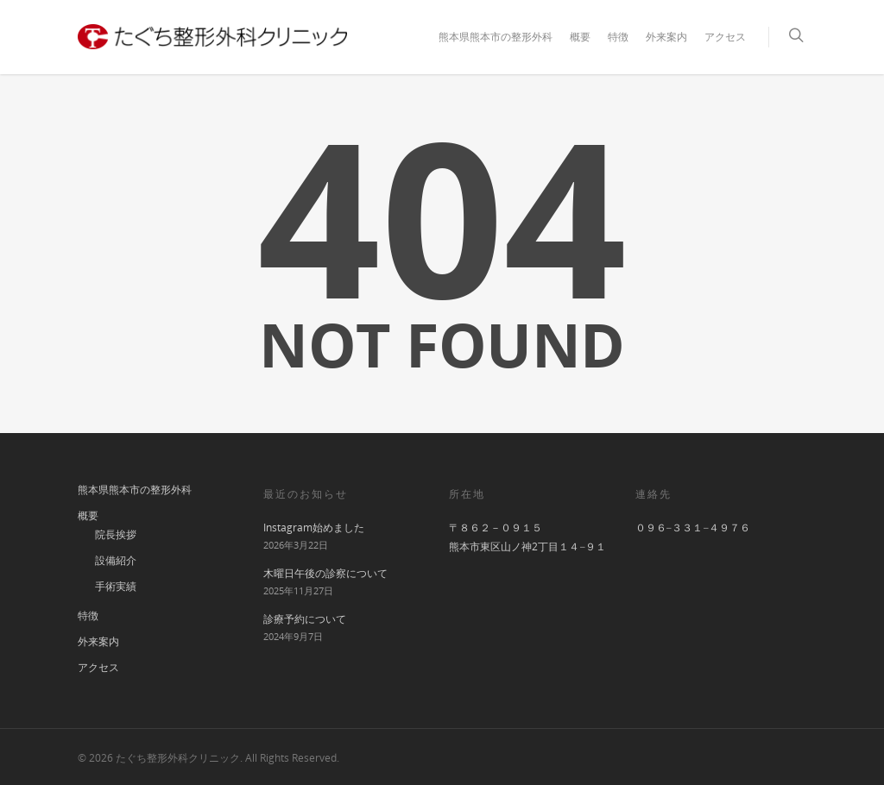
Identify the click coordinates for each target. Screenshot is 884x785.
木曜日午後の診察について (325, 573)
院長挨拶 (115, 534)
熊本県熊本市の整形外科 (495, 36)
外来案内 (666, 36)
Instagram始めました (313, 527)
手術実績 (115, 586)
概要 (580, 36)
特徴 (618, 36)
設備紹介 (115, 560)
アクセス (725, 36)
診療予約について (304, 619)
